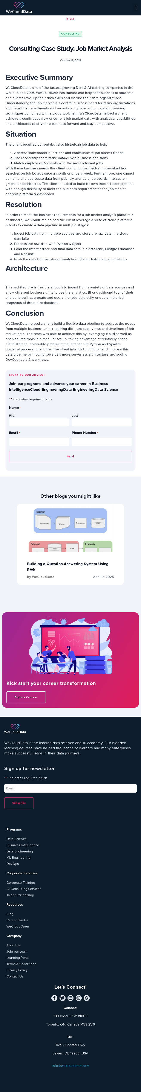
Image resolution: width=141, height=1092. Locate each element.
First (12, 415)
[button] (135, 7)
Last (75, 415)
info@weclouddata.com (70, 1065)
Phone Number (85, 433)
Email (14, 433)
